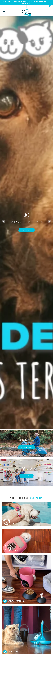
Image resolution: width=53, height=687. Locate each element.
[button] (49, 221)
